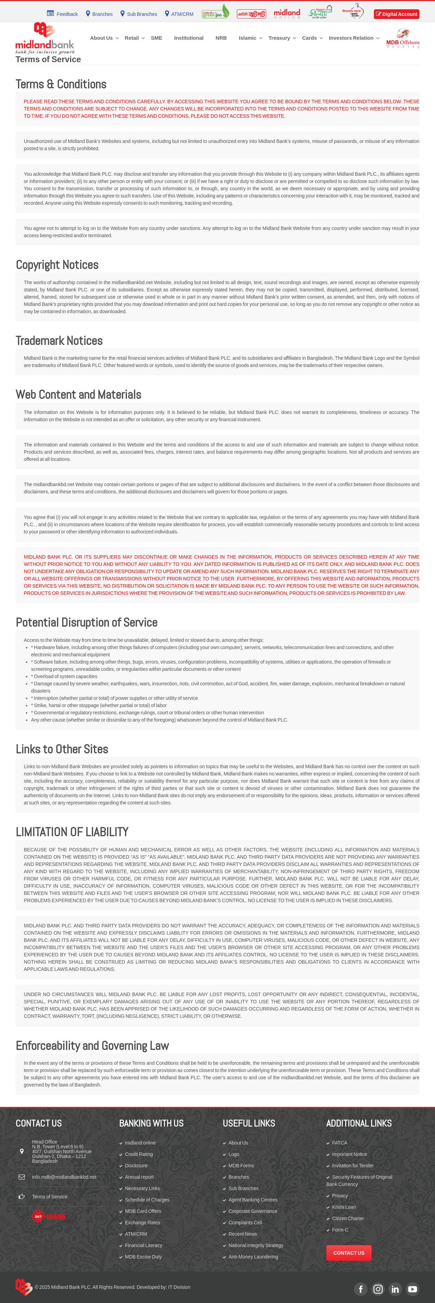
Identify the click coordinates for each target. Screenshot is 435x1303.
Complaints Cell (245, 1222)
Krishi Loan (344, 1207)
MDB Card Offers (143, 1211)
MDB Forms (241, 1165)
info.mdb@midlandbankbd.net (64, 1177)
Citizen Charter (348, 1218)
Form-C (340, 1230)
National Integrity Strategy (256, 1245)
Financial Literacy (143, 1245)
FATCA (339, 1143)
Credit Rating (139, 1154)
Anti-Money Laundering (253, 1256)
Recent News (243, 1234)
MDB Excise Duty (143, 1256)
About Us (238, 1143)
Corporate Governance (253, 1211)
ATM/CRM (136, 1234)
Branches (239, 1177)
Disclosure (136, 1165)
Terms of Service (49, 1196)
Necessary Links (142, 1188)
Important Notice (349, 1154)
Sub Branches (244, 1188)
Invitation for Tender (353, 1165)
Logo (234, 1154)
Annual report (139, 1177)
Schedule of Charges (147, 1200)
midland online (140, 1143)
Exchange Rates (142, 1222)
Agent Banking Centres (253, 1200)
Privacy (340, 1195)
